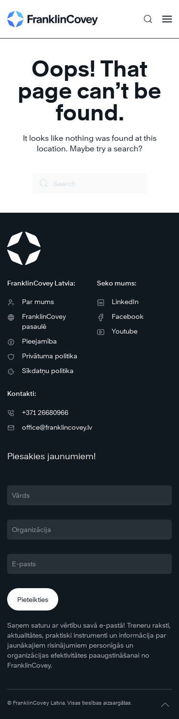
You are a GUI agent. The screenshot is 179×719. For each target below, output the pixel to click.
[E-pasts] (89, 564)
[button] (148, 19)
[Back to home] (52, 19)
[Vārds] (89, 495)
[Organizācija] (89, 530)
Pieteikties (32, 599)
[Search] (89, 183)
